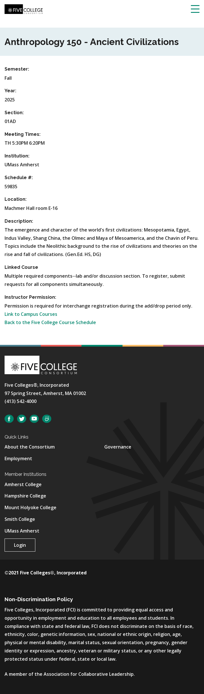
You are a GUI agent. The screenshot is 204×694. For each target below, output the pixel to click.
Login (20, 545)
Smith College (20, 519)
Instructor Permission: (30, 297)
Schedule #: (19, 177)
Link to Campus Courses (31, 314)
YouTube (34, 419)
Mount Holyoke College (30, 507)
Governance (117, 447)
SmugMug (46, 419)
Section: (14, 112)
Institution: (17, 156)
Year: (10, 90)
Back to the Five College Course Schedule (50, 322)
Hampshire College (25, 496)
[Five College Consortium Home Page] (24, 8)
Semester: (17, 69)
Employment (18, 458)
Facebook (9, 419)
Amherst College (23, 484)
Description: (19, 221)
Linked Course (21, 267)
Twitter (21, 419)
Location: (15, 199)
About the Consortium (30, 447)
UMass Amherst (22, 531)
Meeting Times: (22, 134)
